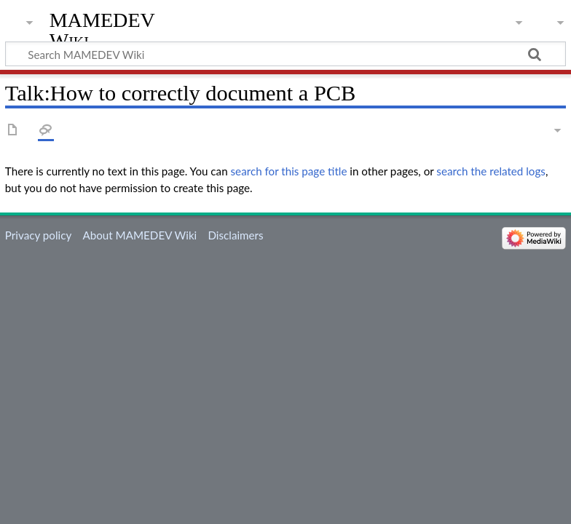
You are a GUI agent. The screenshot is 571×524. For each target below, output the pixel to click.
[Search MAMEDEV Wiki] (285, 54)
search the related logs (491, 171)
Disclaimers (235, 235)
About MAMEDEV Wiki (139, 235)
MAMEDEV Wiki (102, 30)
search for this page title (289, 171)
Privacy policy (38, 235)
